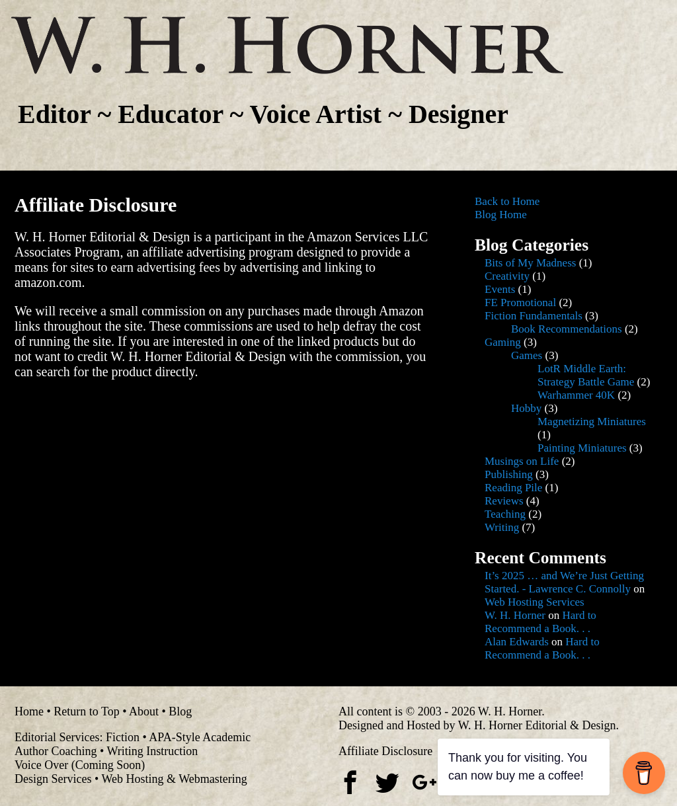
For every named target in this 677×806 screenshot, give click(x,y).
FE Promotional (520, 302)
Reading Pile (513, 487)
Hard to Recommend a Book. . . (540, 622)
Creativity (507, 276)
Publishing (509, 474)
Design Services (53, 779)
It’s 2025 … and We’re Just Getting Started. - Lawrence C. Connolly (564, 582)
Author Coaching (56, 751)
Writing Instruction (152, 751)
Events (500, 289)
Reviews (504, 501)
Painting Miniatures (582, 448)
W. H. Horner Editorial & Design (537, 725)
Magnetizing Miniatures (592, 421)
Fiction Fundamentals (533, 315)
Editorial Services (57, 737)
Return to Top (86, 711)
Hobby (526, 408)
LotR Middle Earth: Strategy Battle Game (586, 375)
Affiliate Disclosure (385, 751)
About (144, 711)
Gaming (503, 342)
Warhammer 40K (576, 395)
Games (526, 355)
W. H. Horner (515, 615)
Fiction (122, 737)
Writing (502, 527)
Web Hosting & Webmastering (174, 779)
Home (29, 711)
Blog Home (501, 214)
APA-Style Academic (200, 737)
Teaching (505, 514)
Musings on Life (522, 461)
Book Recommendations (566, 329)
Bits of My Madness (530, 263)
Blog (180, 711)
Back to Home (507, 201)
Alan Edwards (517, 641)
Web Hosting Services (534, 602)
